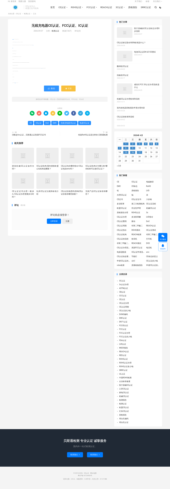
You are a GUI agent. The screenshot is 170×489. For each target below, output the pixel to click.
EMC (55, 126)
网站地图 (93, 477)
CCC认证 (122, 299)
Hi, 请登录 (12, 3)
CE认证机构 (122, 238)
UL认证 (122, 377)
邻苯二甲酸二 (137, 229)
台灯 (133, 264)
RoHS (148, 190)
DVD (148, 247)
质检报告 (132, 9)
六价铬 (149, 203)
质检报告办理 (122, 216)
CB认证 (122, 295)
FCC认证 (90, 9)
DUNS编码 (123, 318)
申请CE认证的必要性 (123, 264)
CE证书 (120, 203)
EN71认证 (123, 325)
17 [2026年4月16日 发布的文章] (140, 156)
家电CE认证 (124, 396)
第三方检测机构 (137, 207)
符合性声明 (136, 212)
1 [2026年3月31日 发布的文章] (125, 147)
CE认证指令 (122, 234)
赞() (51, 92)
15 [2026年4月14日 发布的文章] (126, 156)
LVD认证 (122, 347)
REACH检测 (136, 238)
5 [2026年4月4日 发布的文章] (151, 147)
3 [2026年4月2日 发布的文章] (139, 147)
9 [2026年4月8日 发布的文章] (132, 151)
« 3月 (119, 169)
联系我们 (75, 458)
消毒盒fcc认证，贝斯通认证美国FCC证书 (29, 138)
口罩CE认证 (124, 392)
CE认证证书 (136, 203)
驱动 (133, 225)
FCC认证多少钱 (125, 340)
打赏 (68, 92)
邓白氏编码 (123, 422)
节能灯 (134, 260)
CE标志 (134, 190)
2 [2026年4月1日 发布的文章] (132, 147)
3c (147, 216)
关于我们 (138, 3)
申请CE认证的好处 (153, 269)
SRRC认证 (145, 9)
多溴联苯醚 (136, 220)
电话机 (149, 251)
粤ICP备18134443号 (85, 479)
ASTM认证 (123, 292)
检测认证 (27, 17)
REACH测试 (136, 247)
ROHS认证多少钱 (126, 370)
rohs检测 (120, 269)
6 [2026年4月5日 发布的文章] (156, 147)
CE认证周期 (122, 229)
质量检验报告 (137, 269)
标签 (147, 3)
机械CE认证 (151, 212)
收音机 (134, 242)
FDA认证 (122, 344)
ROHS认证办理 (125, 366)
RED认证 (122, 359)
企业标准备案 (124, 385)
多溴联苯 (120, 207)
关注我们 (156, 3)
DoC (47, 126)
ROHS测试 (135, 234)
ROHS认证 (75, 9)
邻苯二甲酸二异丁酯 (153, 238)
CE (30, 126)
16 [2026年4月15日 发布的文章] (133, 156)
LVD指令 (149, 220)
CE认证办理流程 (123, 251)
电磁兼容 (150, 185)
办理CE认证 (122, 198)
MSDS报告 (123, 351)
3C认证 (118, 9)
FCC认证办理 (124, 336)
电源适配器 (121, 256)
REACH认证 (106, 9)
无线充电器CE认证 (68, 126)
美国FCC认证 (136, 251)
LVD (147, 194)
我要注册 (22, 3)
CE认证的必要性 (123, 260)
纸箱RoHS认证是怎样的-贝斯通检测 (93, 138)
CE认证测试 (151, 234)
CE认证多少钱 (152, 264)
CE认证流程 (151, 207)
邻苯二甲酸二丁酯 (123, 247)
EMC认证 (123, 321)
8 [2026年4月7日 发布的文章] (125, 151)
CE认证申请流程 (138, 256)
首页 (52, 9)
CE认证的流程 (122, 242)
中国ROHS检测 (125, 381)
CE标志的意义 (152, 260)
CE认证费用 (122, 225)
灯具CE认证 (124, 415)
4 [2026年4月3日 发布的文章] (145, 147)
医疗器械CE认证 (126, 388)
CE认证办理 (122, 220)
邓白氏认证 (123, 426)
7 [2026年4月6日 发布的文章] (119, 151)
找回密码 (32, 3)
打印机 (149, 242)
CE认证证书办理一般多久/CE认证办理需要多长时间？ (23, 197)
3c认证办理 (124, 288)
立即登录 (54, 225)
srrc (147, 256)
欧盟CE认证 (122, 212)
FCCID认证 (123, 329)
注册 (67, 225)
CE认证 (15, 9)
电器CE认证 (84, 126)
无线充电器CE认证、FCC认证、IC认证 (59, 29)
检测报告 (123, 403)
